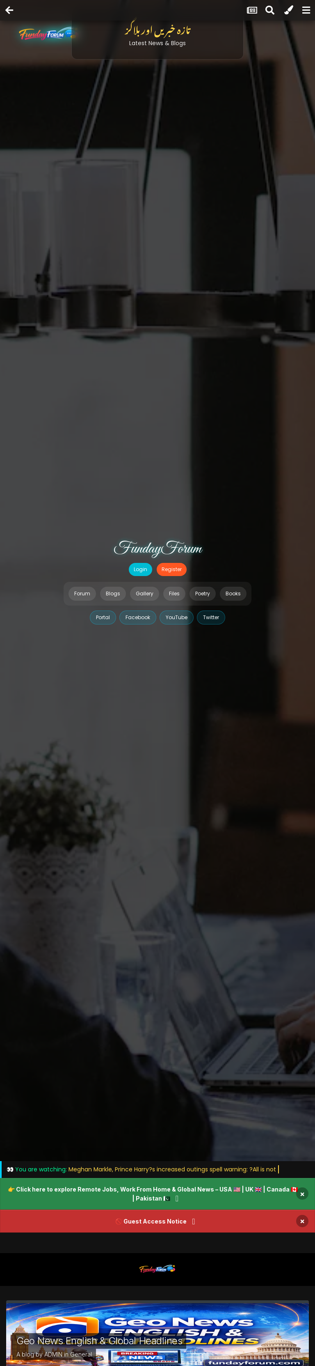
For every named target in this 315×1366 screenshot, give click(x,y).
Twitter (211, 617)
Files (174, 593)
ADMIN (53, 1354)
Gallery (144, 593)
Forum (82, 593)
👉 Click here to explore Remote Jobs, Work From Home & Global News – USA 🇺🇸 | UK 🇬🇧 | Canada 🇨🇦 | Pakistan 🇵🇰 (153, 1194)
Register (172, 569)
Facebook (138, 617)
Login (140, 569)
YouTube (176, 617)
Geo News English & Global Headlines (99, 1341)
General (81, 1354)
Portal (103, 617)
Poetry (202, 593)
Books (233, 593)
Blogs (113, 593)
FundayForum (157, 549)
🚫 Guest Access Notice (151, 1221)
